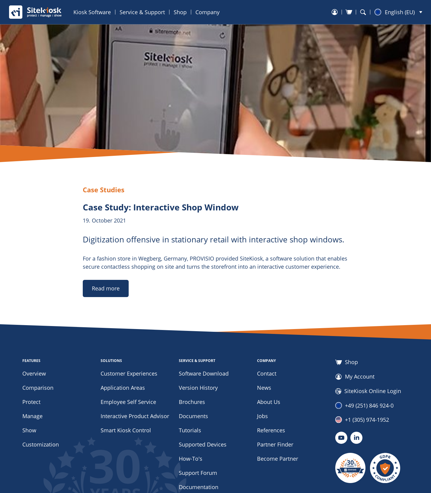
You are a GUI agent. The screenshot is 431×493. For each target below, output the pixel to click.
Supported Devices (203, 444)
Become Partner (277, 458)
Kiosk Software (92, 12)
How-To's (190, 458)
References (271, 430)
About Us (268, 401)
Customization (40, 444)
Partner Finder (275, 444)
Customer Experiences (129, 373)
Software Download (204, 373)
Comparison (37, 387)
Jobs (262, 416)
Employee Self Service (128, 401)
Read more (106, 288)
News (264, 387)
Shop (180, 12)
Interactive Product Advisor (135, 416)
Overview (34, 373)
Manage (32, 416)
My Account (355, 377)
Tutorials (190, 430)
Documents (193, 416)
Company (207, 12)
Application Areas (123, 387)
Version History (198, 387)
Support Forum (198, 472)
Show (29, 430)
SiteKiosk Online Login (368, 391)
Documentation (198, 487)
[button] (398, 12)
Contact (266, 373)
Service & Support (142, 12)
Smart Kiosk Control (126, 430)
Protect (31, 401)
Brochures (192, 401)
